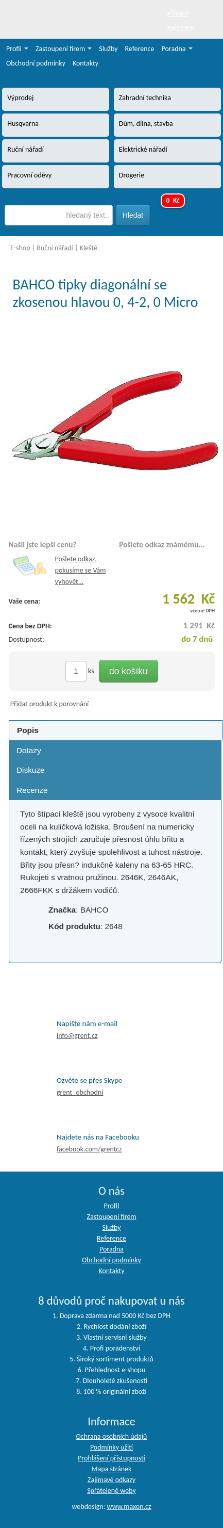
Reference (140, 48)
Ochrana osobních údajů (111, 1436)
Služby (108, 48)
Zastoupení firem (64, 48)
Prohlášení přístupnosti (111, 1458)
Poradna (177, 48)
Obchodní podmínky (35, 63)
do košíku (128, 671)
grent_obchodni (80, 1092)
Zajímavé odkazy (111, 1479)
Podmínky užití (111, 1447)
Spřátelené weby (111, 1490)
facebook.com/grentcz (89, 1149)
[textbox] (59, 215)
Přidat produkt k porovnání (49, 704)
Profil (17, 48)
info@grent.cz (77, 1035)
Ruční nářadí (55, 247)
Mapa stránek (112, 1469)
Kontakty (85, 63)
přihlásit (177, 13)
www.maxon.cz (129, 1506)
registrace (179, 27)
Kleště (88, 247)
